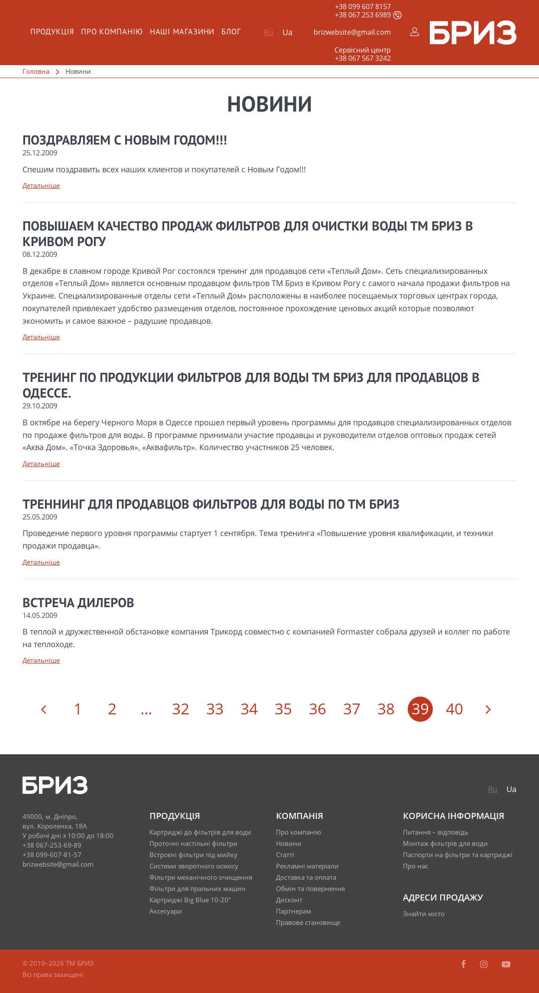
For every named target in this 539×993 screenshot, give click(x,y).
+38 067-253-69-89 (52, 845)
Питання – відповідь (435, 832)
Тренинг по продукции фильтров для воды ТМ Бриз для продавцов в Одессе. (251, 386)
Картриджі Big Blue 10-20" (190, 899)
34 (249, 708)
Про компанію (298, 832)
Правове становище (308, 922)
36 (317, 708)
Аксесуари (165, 911)
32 (180, 708)
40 (454, 708)
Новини (289, 843)
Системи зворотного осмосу (193, 865)
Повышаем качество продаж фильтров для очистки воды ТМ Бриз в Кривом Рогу (248, 234)
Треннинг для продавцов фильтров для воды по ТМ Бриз (211, 505)
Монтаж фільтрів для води (445, 843)
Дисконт (289, 899)
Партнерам (293, 911)
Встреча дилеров (78, 603)
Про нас (415, 865)
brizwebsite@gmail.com (352, 32)
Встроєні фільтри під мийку (193, 854)
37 (351, 708)
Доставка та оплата (306, 877)
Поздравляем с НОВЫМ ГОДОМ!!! (125, 141)
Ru (268, 32)
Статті (285, 854)
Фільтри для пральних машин (197, 888)
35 (283, 708)
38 (386, 708)
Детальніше (41, 185)
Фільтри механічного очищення (200, 877)
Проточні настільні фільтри (193, 843)
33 (215, 708)
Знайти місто (424, 913)
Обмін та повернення (310, 888)
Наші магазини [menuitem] (182, 32)
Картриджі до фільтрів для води (200, 832)
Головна (36, 71)
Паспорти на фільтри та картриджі (458, 854)
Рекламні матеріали (307, 865)
